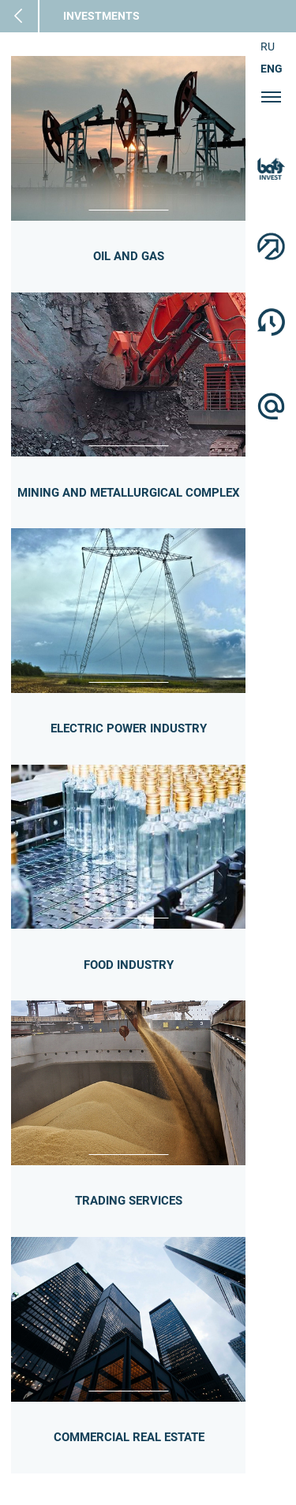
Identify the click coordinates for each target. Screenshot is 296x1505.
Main (31, 16)
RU (267, 46)
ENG (271, 68)
